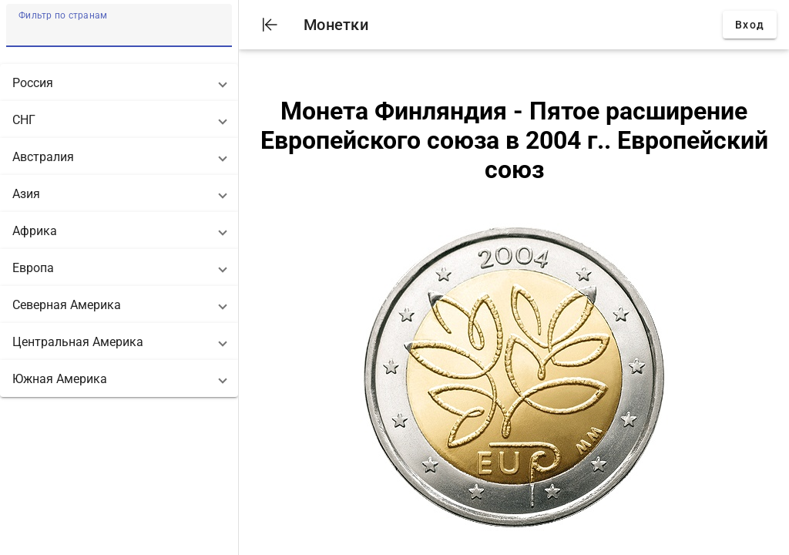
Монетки (336, 24)
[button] (119, 82)
